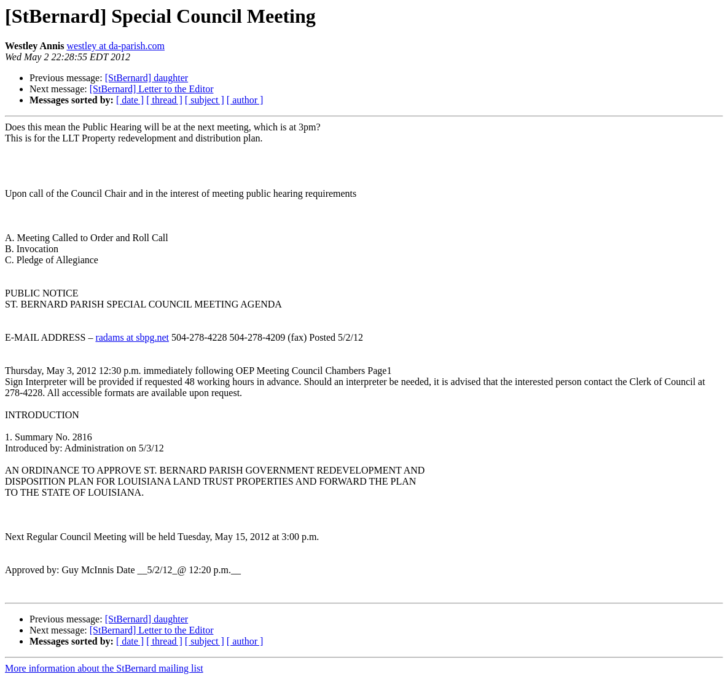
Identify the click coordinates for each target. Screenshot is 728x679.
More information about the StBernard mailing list (104, 668)
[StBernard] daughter (147, 78)
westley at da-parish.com (115, 46)
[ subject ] (204, 100)
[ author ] (245, 100)
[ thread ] (164, 100)
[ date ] (130, 100)
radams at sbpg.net (132, 337)
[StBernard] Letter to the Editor (152, 89)
